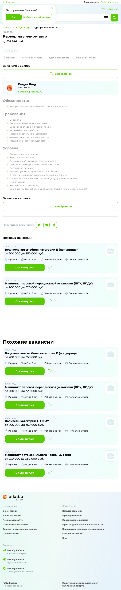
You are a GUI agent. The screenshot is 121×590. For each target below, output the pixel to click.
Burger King (22, 27)
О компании (10, 511)
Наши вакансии (12, 515)
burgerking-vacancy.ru (30, 91)
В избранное (60, 73)
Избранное (110, 9)
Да (13, 17)
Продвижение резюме (75, 520)
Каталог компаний (72, 533)
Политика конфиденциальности (80, 583)
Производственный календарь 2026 (82, 524)
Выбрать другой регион (36, 17)
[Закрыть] (52, 8)
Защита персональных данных (20, 529)
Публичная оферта (73, 585)
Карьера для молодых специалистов (83, 529)
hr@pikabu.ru (10, 583)
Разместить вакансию (15, 524)
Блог (65, 538)
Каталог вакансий (72, 511)
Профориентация (72, 515)
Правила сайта (11, 533)
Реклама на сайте (13, 520)
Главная (7, 27)
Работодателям (109, 2)
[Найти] (114, 17)
